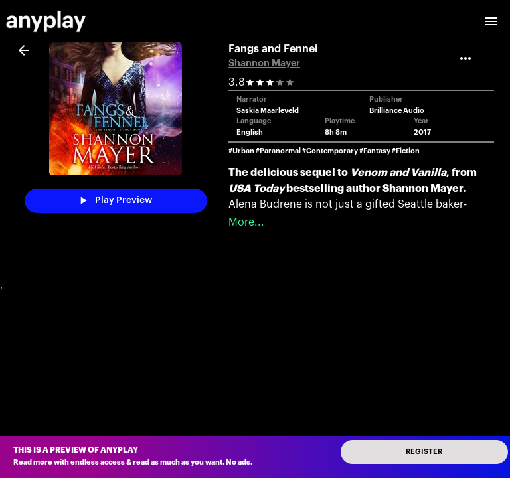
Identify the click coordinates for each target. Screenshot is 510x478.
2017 (422, 132)
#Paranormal (278, 151)
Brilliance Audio (396, 110)
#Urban (241, 151)
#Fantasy (374, 151)
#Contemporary (330, 151)
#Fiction (406, 151)
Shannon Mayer (264, 63)
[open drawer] (491, 21)
